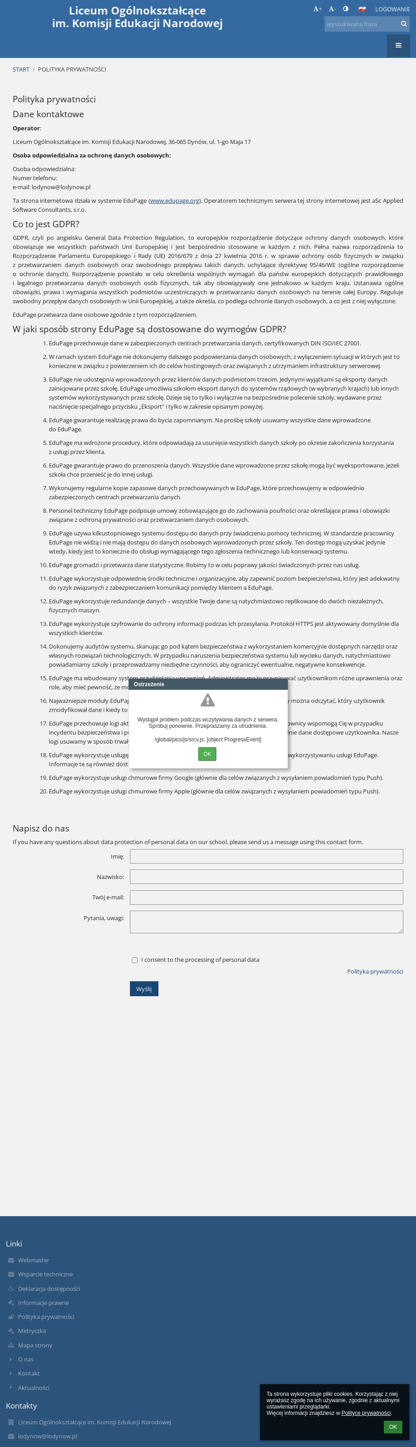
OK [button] (393, 1427)
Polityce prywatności (366, 1413)
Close (281, 684)
